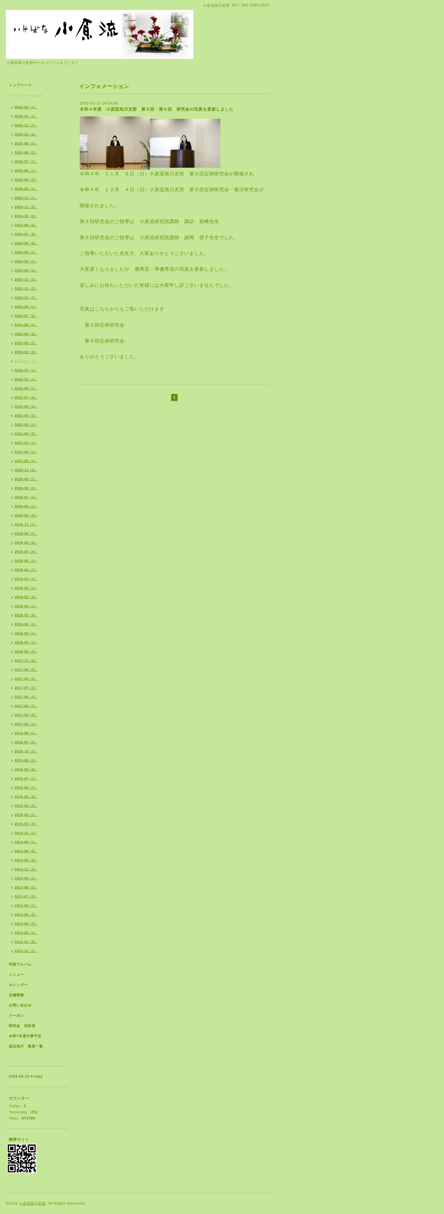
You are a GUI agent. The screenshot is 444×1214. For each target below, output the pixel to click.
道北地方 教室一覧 (26, 1046)
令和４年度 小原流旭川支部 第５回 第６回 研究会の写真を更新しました (157, 109)
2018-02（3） (26, 651)
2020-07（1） (26, 497)
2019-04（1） (26, 579)
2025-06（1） (26, 170)
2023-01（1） (26, 361)
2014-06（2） (26, 851)
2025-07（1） (26, 161)
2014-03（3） (26, 860)
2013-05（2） (26, 914)
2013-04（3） (26, 923)
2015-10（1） (26, 751)
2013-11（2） (26, 869)
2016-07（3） (26, 742)
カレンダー (18, 985)
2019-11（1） (26, 524)
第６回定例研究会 (105, 340)
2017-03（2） (26, 715)
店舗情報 (16, 995)
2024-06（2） (26, 243)
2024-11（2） (26, 207)
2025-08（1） (26, 152)
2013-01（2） (26, 942)
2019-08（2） (26, 542)
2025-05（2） (26, 179)
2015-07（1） (26, 778)
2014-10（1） (26, 833)
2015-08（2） (26, 769)
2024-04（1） (26, 261)
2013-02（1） (26, 932)
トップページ (20, 85)
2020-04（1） (26, 506)
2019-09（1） (26, 533)
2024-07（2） (26, 234)
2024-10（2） (26, 216)
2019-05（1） (26, 570)
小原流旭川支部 (32, 1203)
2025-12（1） (26, 125)
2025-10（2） (26, 134)
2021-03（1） (26, 452)
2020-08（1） (26, 488)
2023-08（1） (26, 306)
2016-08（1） (26, 733)
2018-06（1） (26, 624)
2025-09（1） (26, 143)
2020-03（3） (26, 515)
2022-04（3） (26, 415)
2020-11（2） (26, 470)
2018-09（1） (26, 606)
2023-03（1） (26, 343)
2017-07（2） (26, 688)
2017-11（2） (26, 660)
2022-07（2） (26, 397)
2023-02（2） (26, 352)
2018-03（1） (26, 642)
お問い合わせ (20, 1005)
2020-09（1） (26, 479)
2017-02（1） (26, 724)
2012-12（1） (26, 951)
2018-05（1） (26, 633)
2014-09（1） (26, 842)
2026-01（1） (26, 116)
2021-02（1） (26, 461)
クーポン (16, 1016)
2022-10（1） (26, 379)
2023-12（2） (26, 279)
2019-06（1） (26, 561)
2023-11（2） (26, 288)
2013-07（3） (26, 896)
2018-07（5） (26, 615)
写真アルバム (20, 964)
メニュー (16, 975)
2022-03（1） (26, 424)
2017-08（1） (26, 678)
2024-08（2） (26, 225)
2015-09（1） (26, 760)
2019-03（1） (26, 588)
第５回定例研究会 (102, 325)
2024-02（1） (26, 270)
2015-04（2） (26, 805)
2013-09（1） (26, 878)
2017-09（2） (26, 669)
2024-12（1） (26, 198)
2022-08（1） (26, 388)
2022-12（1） (26, 370)
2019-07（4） (26, 551)
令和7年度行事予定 (25, 1036)
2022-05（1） (26, 406)
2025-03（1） (26, 189)
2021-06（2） (26, 433)
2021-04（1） (26, 443)
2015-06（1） (26, 787)
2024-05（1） (26, 252)
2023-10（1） (26, 297)
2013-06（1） (26, 905)
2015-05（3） (26, 796)
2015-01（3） (26, 824)
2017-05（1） (26, 706)
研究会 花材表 (22, 1026)
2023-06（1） (26, 325)
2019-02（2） (26, 597)
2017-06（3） (26, 697)
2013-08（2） (26, 887)
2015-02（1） (26, 815)
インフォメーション (26, 95)
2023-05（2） (26, 334)
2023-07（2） (26, 316)
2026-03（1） (26, 107)
